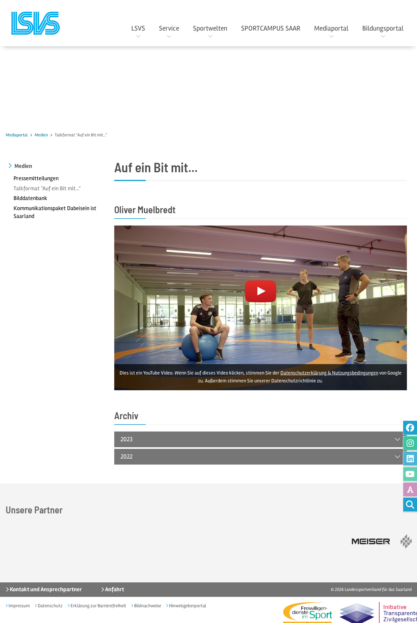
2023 (126, 439)
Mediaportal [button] (331, 28)
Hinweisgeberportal (187, 606)
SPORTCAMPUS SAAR (270, 28)
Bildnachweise (147, 606)
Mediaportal (17, 135)
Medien (41, 135)
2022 (126, 456)
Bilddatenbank (30, 198)
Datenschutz (50, 606)
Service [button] (169, 28)
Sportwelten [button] (210, 28)
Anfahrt (114, 589)
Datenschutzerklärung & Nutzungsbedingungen (329, 373)
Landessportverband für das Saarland (378, 589)
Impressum (19, 606)
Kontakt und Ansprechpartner (45, 589)
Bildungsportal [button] (382, 28)
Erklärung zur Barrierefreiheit (98, 606)
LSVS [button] (138, 28)
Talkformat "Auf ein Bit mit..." (47, 188)
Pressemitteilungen (36, 178)
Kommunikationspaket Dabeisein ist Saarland (55, 212)
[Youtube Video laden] (260, 308)
